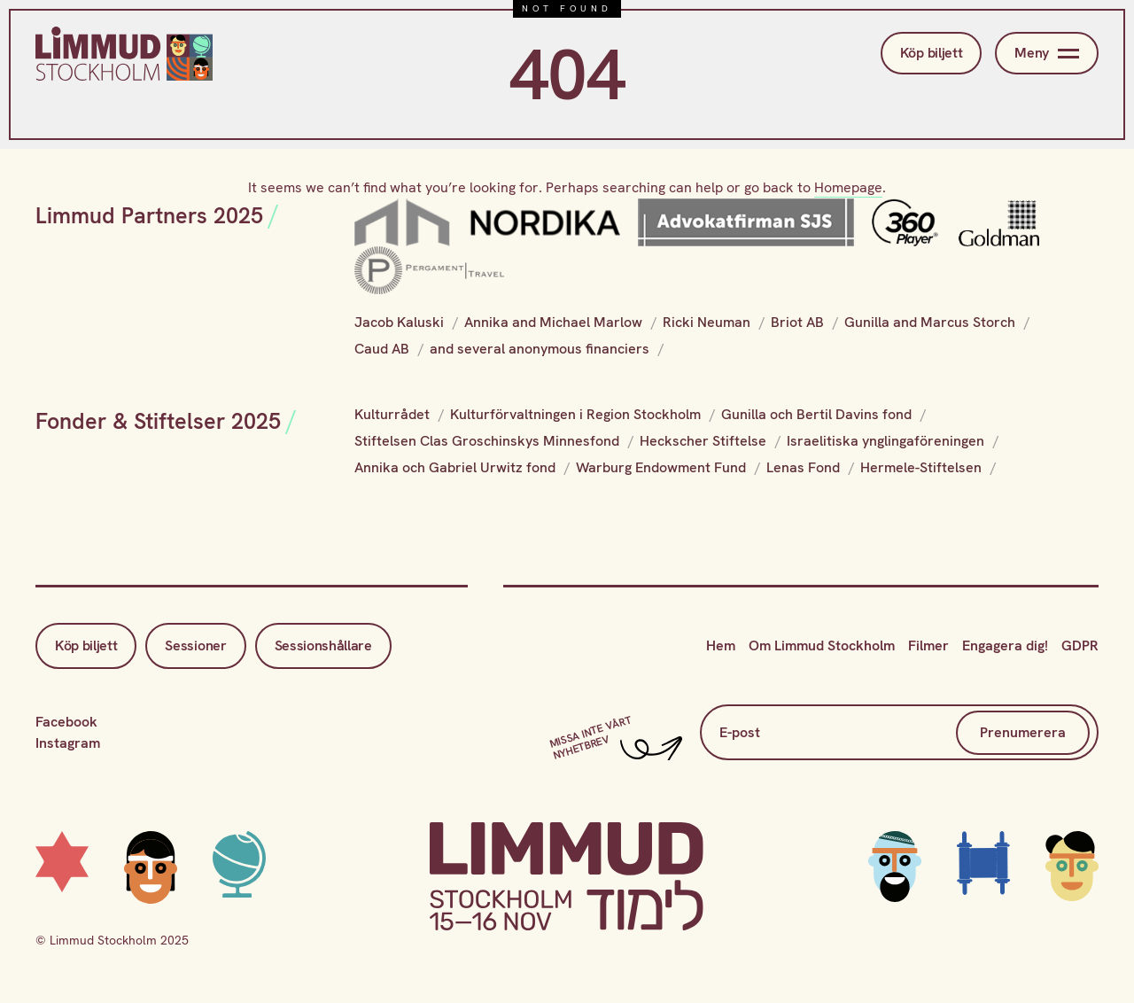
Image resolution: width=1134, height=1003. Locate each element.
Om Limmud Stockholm (822, 645)
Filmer (928, 645)
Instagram (67, 743)
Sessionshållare (323, 645)
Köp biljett (931, 52)
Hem (720, 645)
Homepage (848, 187)
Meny (1046, 53)
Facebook (66, 721)
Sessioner (195, 645)
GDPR (1080, 645)
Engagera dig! (1005, 645)
